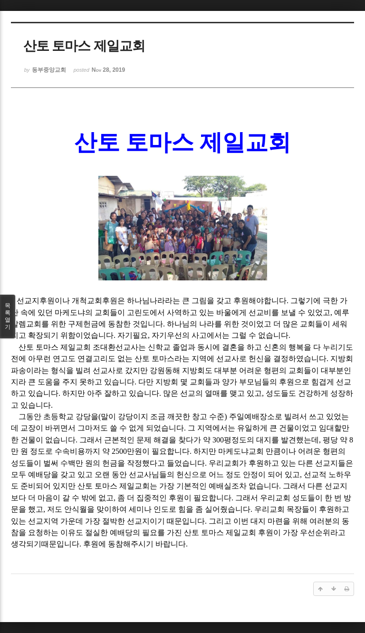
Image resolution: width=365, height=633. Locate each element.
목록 (7, 316)
